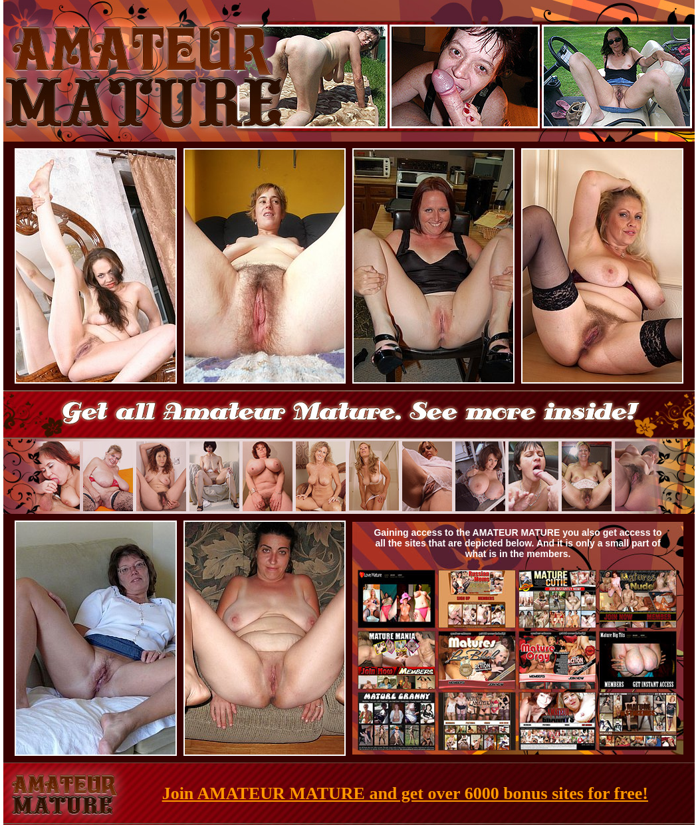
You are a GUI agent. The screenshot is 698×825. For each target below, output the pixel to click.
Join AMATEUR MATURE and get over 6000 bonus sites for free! (405, 793)
